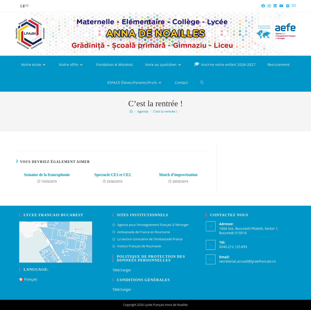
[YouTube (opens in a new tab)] (281, 5)
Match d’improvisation (178, 175)
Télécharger (121, 270)
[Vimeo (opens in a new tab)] (288, 5)
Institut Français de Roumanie (139, 246)
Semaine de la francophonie (47, 175)
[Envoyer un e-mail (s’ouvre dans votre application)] (293, 5)
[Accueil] (131, 111)
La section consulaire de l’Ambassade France (150, 239)
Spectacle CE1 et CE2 (113, 175)
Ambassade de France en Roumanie (143, 232)
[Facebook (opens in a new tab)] (263, 5)
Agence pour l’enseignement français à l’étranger (153, 224)
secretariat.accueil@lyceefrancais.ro (247, 261)
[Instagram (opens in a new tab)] (269, 5)
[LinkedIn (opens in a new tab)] (275, 5)
